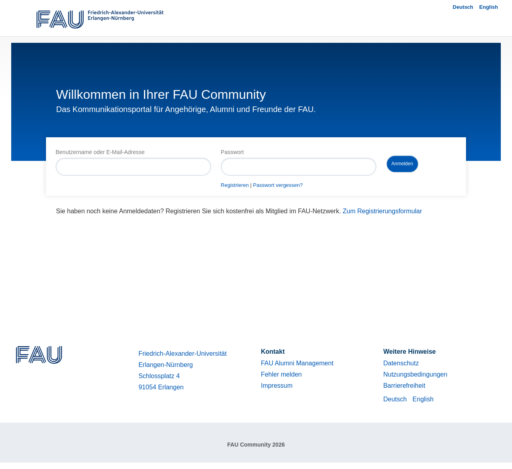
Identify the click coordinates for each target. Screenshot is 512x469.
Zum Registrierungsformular (382, 211)
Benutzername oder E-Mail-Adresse (100, 152)
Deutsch (463, 7)
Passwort (232, 152)
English (488, 7)
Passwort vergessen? (278, 185)
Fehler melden (281, 374)
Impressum (276, 385)
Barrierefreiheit (404, 385)
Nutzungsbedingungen (415, 374)
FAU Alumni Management (297, 363)
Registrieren (235, 185)
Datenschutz (401, 363)
